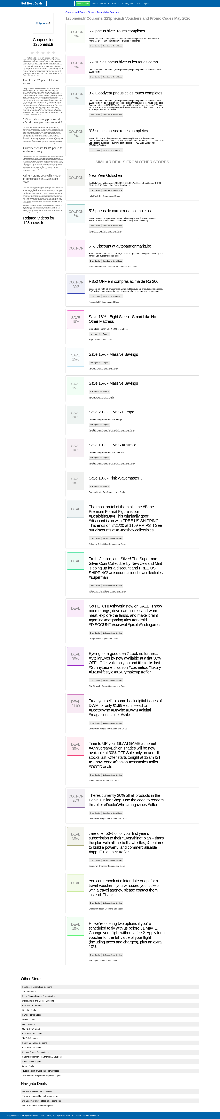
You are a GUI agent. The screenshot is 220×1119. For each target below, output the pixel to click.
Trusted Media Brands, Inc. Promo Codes (40, 1071)
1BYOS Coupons (30, 1038)
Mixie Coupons (28, 1019)
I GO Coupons (28, 1024)
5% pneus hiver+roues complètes (37, 1091)
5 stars (54, 52)
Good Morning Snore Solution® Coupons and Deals (112, 430)
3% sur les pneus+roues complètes (38, 1105)
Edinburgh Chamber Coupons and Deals (107, 866)
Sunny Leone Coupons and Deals (104, 781)
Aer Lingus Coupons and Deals (103, 961)
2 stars (37, 52)
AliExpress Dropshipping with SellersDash (82, 1115)
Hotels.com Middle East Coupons (37, 987)
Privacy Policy (52, 1115)
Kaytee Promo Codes (31, 1015)
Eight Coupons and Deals (100, 339)
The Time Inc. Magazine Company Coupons (42, 1075)
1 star (32, 52)
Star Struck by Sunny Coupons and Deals (107, 686)
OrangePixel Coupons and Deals (103, 639)
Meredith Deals (29, 1010)
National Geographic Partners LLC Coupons (42, 1057)
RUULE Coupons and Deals (101, 397)
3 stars (43, 52)
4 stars (48, 52)
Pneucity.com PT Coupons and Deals (105, 231)
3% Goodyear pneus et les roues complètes (41, 1101)
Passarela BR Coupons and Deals (104, 302)
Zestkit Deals (28, 1066)
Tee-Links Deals (29, 991)
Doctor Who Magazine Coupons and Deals (108, 729)
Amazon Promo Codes (32, 1033)
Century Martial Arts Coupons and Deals (107, 492)
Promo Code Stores (101, 3)
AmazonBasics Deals (31, 1047)
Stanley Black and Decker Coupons (38, 1001)
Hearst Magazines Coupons (34, 1043)
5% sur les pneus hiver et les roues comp (40, 1096)
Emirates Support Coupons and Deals (106, 909)
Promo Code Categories (122, 3)
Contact (42, 1115)
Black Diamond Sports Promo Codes (38, 996)
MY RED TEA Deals (31, 1029)
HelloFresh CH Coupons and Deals (104, 196)
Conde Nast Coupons (32, 1061)
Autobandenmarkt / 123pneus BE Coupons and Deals (113, 267)
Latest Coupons (143, 3)
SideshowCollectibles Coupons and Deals (107, 544)
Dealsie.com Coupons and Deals (103, 368)
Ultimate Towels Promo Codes (35, 1052)
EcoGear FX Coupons (32, 1005)
